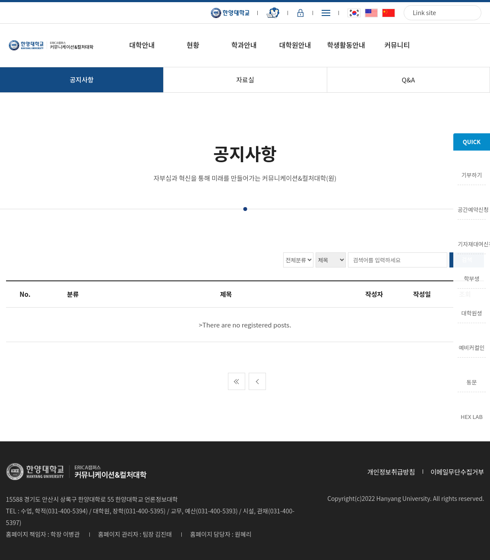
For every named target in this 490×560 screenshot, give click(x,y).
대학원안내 (295, 45)
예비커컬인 (472, 346)
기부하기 (472, 174)
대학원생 (472, 312)
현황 (193, 45)
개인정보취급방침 (391, 471)
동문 (472, 381)
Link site (424, 12)
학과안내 (244, 45)
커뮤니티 (397, 45)
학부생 (472, 277)
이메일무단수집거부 (457, 471)
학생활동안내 (346, 45)
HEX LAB (472, 415)
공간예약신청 (472, 208)
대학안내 (142, 45)
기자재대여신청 (472, 243)
